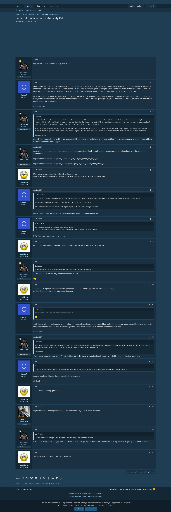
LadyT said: (39, 434)
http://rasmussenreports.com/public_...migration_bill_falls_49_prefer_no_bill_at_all (65, 159)
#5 (153, 170)
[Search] (150, 6)
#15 (153, 407)
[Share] (150, 59)
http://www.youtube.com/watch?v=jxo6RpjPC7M (52, 63)
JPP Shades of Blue (24, 489)
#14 (153, 386)
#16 (153, 429)
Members (54, 6)
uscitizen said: (40, 223)
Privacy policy (136, 489)
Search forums (30, 10)
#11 (153, 305)
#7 (153, 219)
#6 (153, 190)
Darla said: (38, 116)
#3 (153, 112)
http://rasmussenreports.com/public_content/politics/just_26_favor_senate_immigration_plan (69, 164)
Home (19, 6)
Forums (29, 6)
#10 (153, 284)
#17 (153, 452)
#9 (153, 261)
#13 (153, 361)
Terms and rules (124, 489)
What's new (40, 6)
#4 (153, 147)
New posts (19, 10)
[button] (46, 6)
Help (144, 489)
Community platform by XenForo (85, 493)
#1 (153, 59)
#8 (153, 241)
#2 (153, 82)
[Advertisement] (85, 40)
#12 (153, 337)
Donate (38, 10)
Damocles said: (40, 194)
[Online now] (24, 69)
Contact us (113, 489)
